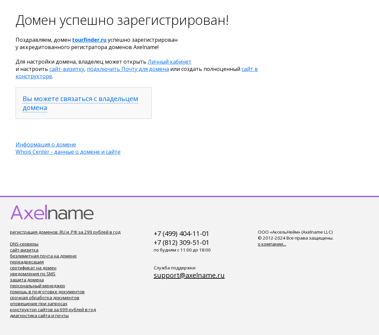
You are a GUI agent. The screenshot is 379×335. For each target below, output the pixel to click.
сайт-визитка (24, 250)
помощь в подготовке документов (47, 292)
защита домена (27, 280)
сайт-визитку (66, 69)
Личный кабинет (169, 61)
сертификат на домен (33, 268)
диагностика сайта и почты (39, 315)
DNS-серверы (24, 244)
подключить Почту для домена (128, 69)
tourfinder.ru (89, 39)
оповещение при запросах (38, 304)
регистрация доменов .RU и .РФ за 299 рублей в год (65, 232)
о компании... (272, 244)
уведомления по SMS (32, 274)
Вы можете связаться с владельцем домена (80, 103)
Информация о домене (46, 144)
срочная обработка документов (44, 298)
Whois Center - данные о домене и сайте (68, 151)
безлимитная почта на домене (43, 256)
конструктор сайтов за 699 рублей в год (53, 309)
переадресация (27, 262)
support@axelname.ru (189, 275)
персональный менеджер (37, 286)
